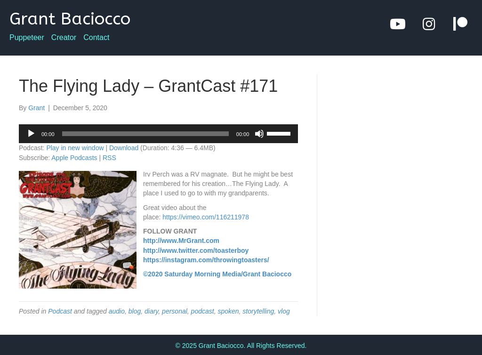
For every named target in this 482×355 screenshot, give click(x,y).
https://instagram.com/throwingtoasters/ (206, 260)
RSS (109, 157)
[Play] (31, 133)
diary (151, 311)
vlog (284, 311)
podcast (202, 311)
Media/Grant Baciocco (256, 274)
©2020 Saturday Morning (181, 274)
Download (123, 148)
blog (135, 311)
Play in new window (75, 148)
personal (174, 311)
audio (117, 311)
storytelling (258, 311)
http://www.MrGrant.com (181, 240)
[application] (158, 133)
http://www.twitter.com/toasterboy (196, 250)
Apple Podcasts (74, 157)
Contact (96, 37)
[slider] (145, 133)
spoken (228, 311)
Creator (63, 37)
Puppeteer (26, 37)
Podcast (60, 311)
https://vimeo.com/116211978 (205, 217)
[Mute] (259, 133)
